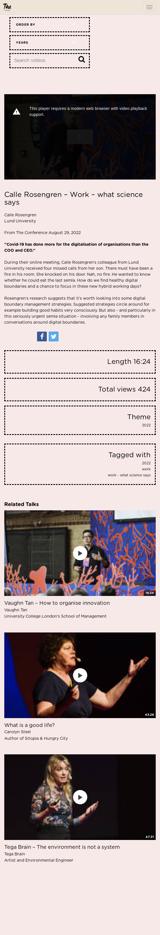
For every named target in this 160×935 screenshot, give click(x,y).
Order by (25, 24)
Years (22, 42)
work (146, 469)
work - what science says (129, 475)
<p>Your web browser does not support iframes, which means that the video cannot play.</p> (80, 137)
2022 (146, 425)
